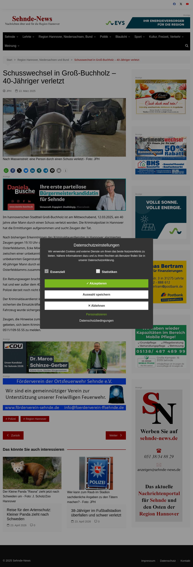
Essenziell (55, 271)
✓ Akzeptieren (96, 283)
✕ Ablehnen (96, 305)
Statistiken (106, 271)
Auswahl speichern (96, 294)
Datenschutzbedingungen (96, 320)
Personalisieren (96, 314)
